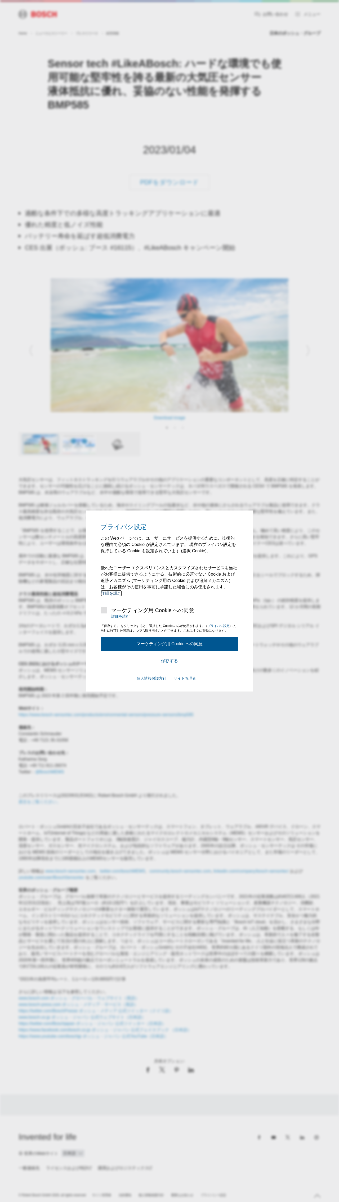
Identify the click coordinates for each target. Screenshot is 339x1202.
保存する (169, 660)
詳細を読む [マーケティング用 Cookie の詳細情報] (111, 593)
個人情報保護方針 (151, 678)
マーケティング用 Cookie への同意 (152, 610)
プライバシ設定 (218, 626)
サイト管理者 (185, 678)
